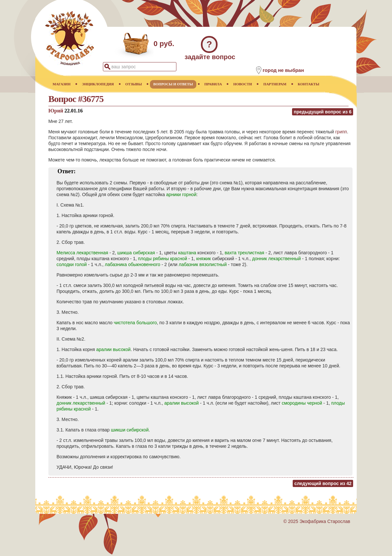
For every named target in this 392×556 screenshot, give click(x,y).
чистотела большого (135, 322)
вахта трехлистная (244, 252)
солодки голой (72, 264)
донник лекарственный (276, 258)
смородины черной (302, 403)
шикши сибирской (130, 429)
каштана (187, 252)
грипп (341, 131)
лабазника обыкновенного (132, 264)
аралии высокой (113, 349)
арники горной (181, 194)
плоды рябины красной (162, 258)
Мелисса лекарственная (82, 252)
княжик (203, 258)
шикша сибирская (136, 252)
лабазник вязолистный (203, 264)
